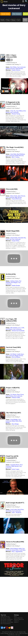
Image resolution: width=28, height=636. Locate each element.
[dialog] (9, 60)
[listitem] (5, 14)
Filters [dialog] (25, 20)
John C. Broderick (16, 512)
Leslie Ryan (22, 550)
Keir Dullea (13, 67)
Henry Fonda (13, 196)
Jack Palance (9, 329)
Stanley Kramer (16, 285)
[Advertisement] (14, 37)
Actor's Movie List (18, 618)
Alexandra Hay (22, 237)
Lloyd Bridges (14, 419)
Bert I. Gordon (15, 157)
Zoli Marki (13, 354)
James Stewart (21, 196)
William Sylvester (10, 68)
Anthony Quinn (14, 281)
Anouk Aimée (14, 237)
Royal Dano (21, 509)
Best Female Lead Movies (7, 619)
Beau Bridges (15, 424)
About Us (16, 622)
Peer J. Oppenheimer (17, 551)
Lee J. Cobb (21, 327)
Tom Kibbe (8, 511)
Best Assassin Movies (6, 623)
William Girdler (16, 397)
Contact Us (16, 620)
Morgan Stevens (19, 355)
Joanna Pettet (15, 550)
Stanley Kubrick (16, 70)
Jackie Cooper (15, 469)
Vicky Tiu (12, 111)
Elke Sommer (13, 327)
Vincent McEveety (16, 199)
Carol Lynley (13, 509)
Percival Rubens (16, 357)
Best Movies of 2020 (5, 618)
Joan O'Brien (19, 111)
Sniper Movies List (5, 616)
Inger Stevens (18, 197)
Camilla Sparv (20, 354)
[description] (11, 62)
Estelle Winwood (19, 155)
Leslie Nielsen (9, 396)
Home (6, 1)
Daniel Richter (19, 68)
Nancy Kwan (20, 394)
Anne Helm (13, 154)
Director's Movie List (19, 619)
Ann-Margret (14, 282)
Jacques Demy (15, 240)
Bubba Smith (15, 421)
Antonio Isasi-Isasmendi (18, 330)
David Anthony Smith (16, 548)
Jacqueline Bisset (14, 464)
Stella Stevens (15, 466)
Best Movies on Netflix (6, 620)
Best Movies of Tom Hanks (7, 622)
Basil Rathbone (21, 154)
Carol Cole (8, 239)
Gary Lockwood (21, 67)
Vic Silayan (13, 394)
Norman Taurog (16, 114)
